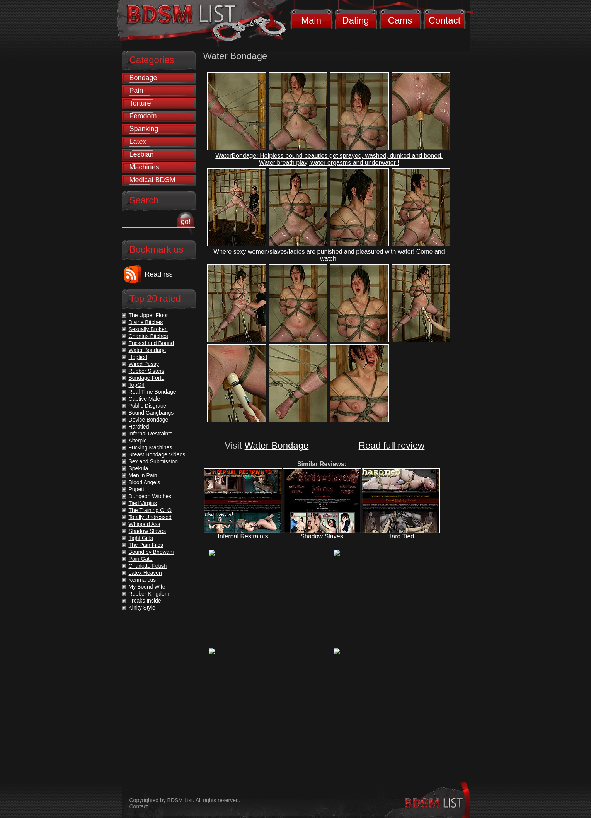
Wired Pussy (144, 364)
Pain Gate (141, 559)
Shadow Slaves (321, 536)
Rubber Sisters (147, 371)
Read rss (159, 274)
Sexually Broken (148, 329)
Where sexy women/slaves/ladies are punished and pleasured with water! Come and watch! (329, 255)
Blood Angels (144, 482)
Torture (140, 103)
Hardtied (139, 427)
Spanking (143, 129)
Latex (137, 141)
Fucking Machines (150, 447)
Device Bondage (149, 420)
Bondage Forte (147, 378)
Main (311, 20)
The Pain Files (146, 545)
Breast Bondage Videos (157, 454)
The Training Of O (150, 510)
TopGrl (137, 385)
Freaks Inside (145, 601)
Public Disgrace (147, 406)
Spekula (138, 468)
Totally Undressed (150, 517)
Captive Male (144, 399)
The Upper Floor (148, 315)
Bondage (143, 78)
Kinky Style (142, 608)
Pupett (136, 489)
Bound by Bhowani (151, 552)
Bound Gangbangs (151, 413)
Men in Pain (143, 475)
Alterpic (138, 440)
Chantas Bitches (148, 336)
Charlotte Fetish (148, 566)
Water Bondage (277, 445)
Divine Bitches (146, 322)
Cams (400, 20)
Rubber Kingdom (149, 594)
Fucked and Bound (151, 343)
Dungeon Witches (150, 496)
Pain (136, 90)
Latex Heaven (145, 573)
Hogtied (138, 357)
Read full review (392, 445)
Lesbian (141, 154)
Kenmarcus (142, 580)
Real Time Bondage (152, 392)
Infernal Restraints (243, 536)
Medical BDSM (152, 180)
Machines (144, 167)
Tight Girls (141, 538)
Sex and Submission (153, 461)
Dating (355, 20)
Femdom (143, 116)
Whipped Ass (144, 524)
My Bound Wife (147, 587)
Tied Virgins (143, 503)
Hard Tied (400, 536)
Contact (445, 20)
